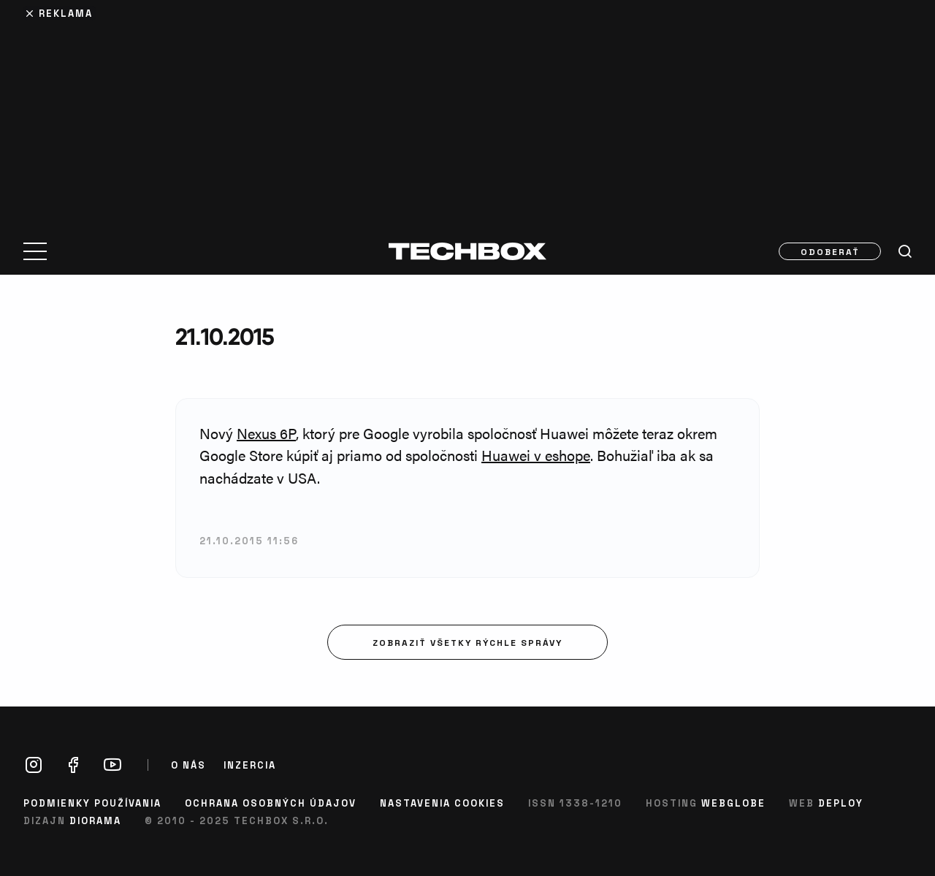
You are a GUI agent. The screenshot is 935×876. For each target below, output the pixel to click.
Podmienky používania (92, 803)
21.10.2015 (224, 336)
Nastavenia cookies (442, 803)
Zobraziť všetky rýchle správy (467, 642)
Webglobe (733, 803)
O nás (188, 765)
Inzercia (250, 765)
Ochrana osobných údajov (270, 803)
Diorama (95, 820)
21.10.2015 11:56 (249, 540)
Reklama (66, 13)
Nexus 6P (266, 432)
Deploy (840, 803)
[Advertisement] (467, 111)
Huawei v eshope (535, 454)
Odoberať (830, 251)
